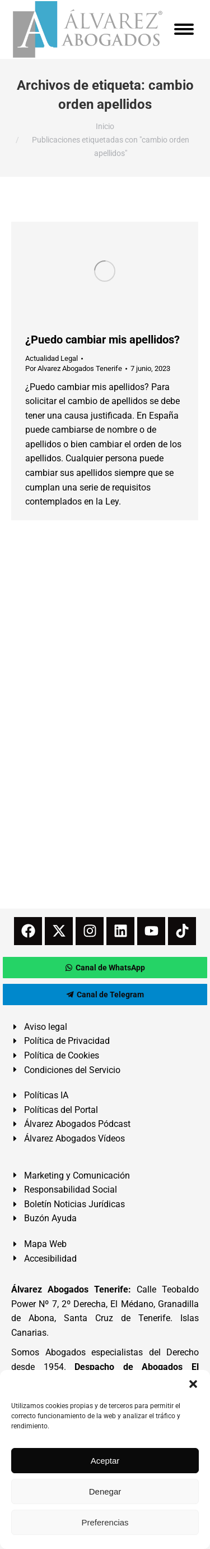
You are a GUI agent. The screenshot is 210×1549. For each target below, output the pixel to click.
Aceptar (105, 1460)
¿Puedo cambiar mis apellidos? (102, 339)
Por (73, 368)
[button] (193, 1384)
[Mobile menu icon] (184, 29)
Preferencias (104, 1522)
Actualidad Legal (51, 358)
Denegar (105, 1491)
